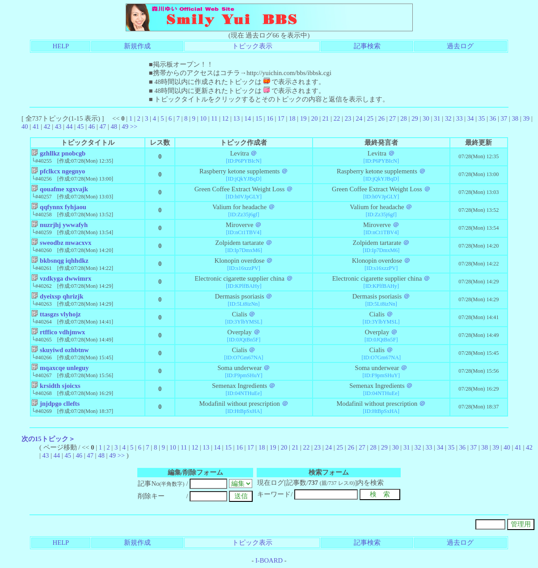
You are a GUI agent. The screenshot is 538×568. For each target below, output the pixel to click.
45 (80, 126)
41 (36, 126)
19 (303, 118)
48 (113, 126)
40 (24, 126)
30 (426, 118)
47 (102, 126)
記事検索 (367, 46)
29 (414, 118)
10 (203, 118)
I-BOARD (269, 560)
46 (92, 126)
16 (270, 118)
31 (437, 118)
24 (359, 118)
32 (448, 118)
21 (325, 118)
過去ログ (460, 46)
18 (292, 118)
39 (526, 118)
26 (381, 118)
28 (403, 118)
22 (337, 118)
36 (493, 118)
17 (281, 118)
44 (69, 126)
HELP (61, 46)
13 (236, 118)
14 (247, 118)
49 (125, 126)
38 (515, 118)
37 (504, 118)
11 (214, 118)
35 (482, 118)
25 (370, 118)
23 (348, 118)
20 (314, 118)
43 (58, 126)
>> (134, 126)
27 (392, 118)
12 (225, 118)
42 (47, 126)
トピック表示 (252, 46)
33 (459, 118)
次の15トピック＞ (48, 438)
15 (258, 118)
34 (470, 118)
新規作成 (137, 46)
